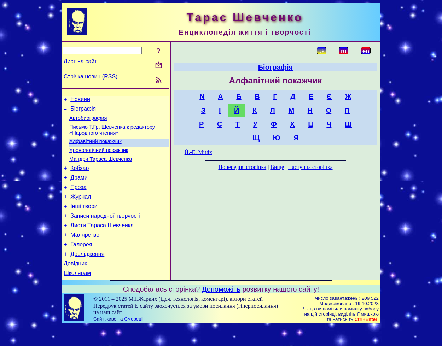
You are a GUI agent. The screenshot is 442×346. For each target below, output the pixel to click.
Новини (80, 100)
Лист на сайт (80, 61)
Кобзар (79, 177)
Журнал (80, 208)
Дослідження (87, 272)
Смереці (133, 339)
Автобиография (88, 121)
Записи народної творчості (105, 230)
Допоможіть (221, 309)
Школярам (77, 293)
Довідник (75, 283)
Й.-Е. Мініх (198, 152)
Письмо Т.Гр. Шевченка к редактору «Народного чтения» (112, 134)
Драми (79, 187)
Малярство (84, 251)
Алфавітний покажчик (95, 146)
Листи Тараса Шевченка (102, 240)
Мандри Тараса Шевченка (100, 166)
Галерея (81, 261)
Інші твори (84, 219)
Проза (78, 198)
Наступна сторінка (310, 167)
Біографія (83, 111)
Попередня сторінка (242, 167)
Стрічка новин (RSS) (90, 77)
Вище (277, 167)
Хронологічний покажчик (98, 156)
